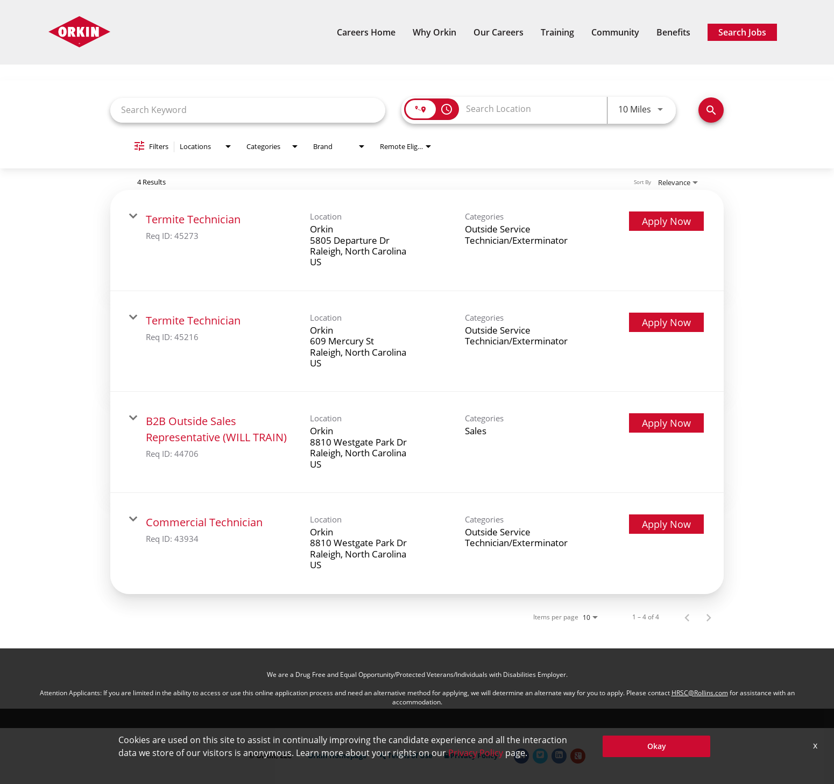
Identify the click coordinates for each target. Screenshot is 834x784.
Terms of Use (406, 755)
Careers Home (366, 32)
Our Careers (498, 32)
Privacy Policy (471, 755)
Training (557, 32)
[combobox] (247, 110)
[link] (417, 240)
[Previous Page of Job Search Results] (687, 617)
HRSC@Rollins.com (700, 692)
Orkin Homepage (337, 755)
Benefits (673, 32)
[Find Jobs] (711, 110)
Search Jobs (742, 32)
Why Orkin (434, 32)
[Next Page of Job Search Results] (708, 617)
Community (615, 32)
